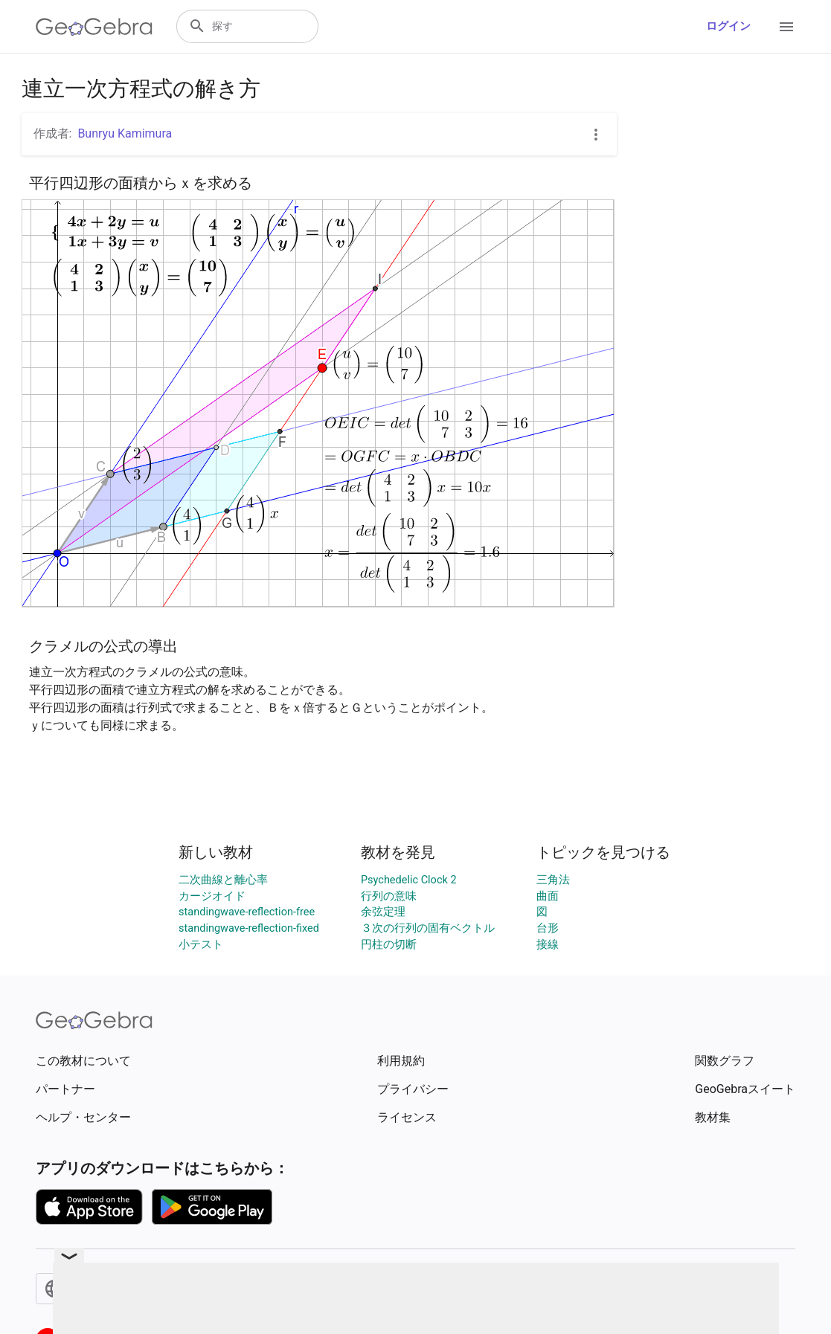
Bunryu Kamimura (124, 133)
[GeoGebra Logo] (94, 27)
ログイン (728, 26)
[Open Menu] (786, 27)
